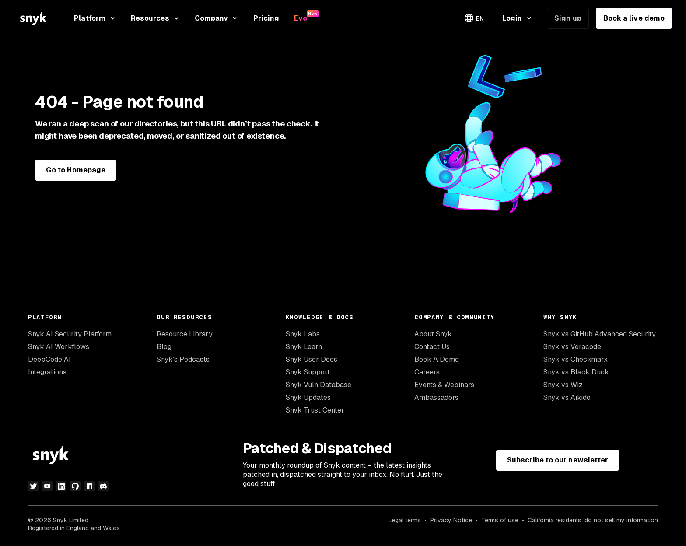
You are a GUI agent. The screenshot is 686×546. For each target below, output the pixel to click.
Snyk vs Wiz (563, 384)
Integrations (47, 372)
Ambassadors (436, 397)
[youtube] (47, 486)
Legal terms (404, 520)
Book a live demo (634, 18)
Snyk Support (308, 372)
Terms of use (499, 520)
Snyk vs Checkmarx (575, 359)
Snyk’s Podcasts (183, 359)
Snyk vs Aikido (567, 397)
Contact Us (432, 346)
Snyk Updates (308, 397)
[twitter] (33, 486)
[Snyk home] (33, 18)
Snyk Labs (303, 334)
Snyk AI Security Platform (70, 334)
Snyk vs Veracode (572, 346)
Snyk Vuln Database (318, 384)
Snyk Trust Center (315, 410)
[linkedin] (61, 486)
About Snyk (433, 334)
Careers (427, 372)
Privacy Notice (451, 520)
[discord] (103, 486)
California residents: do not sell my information (593, 520)
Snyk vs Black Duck (576, 372)
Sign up (567, 18)
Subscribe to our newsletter (557, 460)
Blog (164, 346)
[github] (75, 486)
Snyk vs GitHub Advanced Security (599, 334)
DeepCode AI (49, 359)
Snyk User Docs (311, 359)
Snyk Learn (304, 346)
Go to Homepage (75, 170)
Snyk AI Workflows (58, 346)
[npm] (89, 486)
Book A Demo (436, 359)
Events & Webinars (444, 384)
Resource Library (185, 334)
